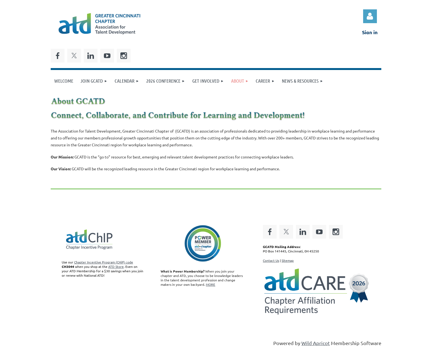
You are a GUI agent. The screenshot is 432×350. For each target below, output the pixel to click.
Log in (370, 16)
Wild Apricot (315, 343)
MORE (210, 284)
